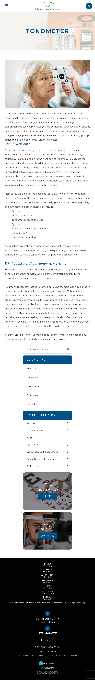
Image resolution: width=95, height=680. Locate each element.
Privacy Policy (56, 656)
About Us (31, 368)
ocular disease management (42, 459)
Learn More (47, 496)
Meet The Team (35, 386)
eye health (32, 444)
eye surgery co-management (42, 452)
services (31, 423)
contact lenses (35, 430)
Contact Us (32, 404)
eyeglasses (32, 437)
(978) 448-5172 (47, 633)
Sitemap (72, 656)
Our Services (33, 377)
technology (33, 466)
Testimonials (33, 395)
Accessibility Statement (32, 656)
